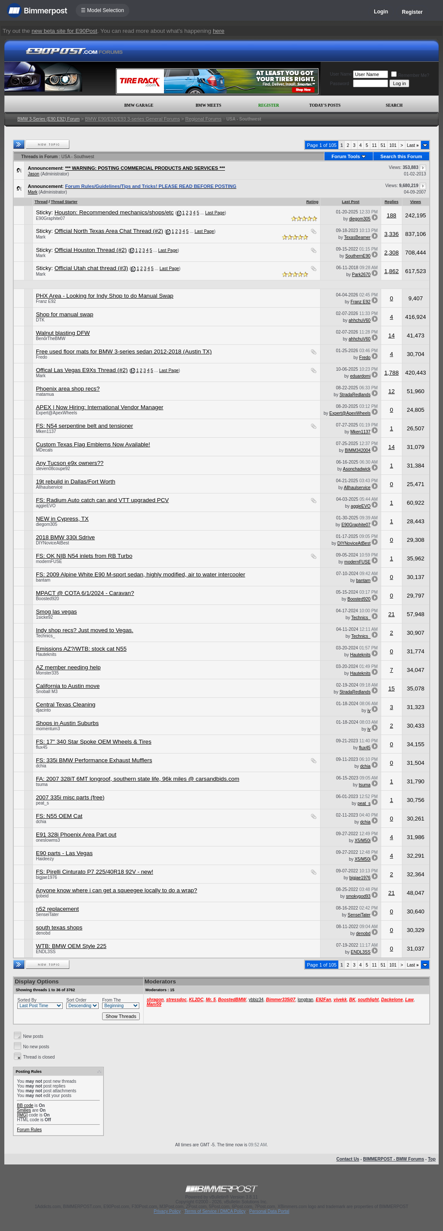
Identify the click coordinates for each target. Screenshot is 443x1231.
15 (391, 688)
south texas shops (59, 927)
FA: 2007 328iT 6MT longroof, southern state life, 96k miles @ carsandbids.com (137, 779)
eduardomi (360, 376)
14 (391, 335)
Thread (41, 202)
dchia (41, 765)
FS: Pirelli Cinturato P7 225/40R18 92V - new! (94, 871)
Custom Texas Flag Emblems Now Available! (93, 444)
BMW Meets (208, 105)
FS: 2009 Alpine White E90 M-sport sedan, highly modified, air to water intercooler (140, 574)
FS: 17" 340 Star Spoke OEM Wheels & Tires (93, 741)
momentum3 (48, 728)
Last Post (351, 202)
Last (413, 145)
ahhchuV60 (360, 320)
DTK (40, 320)
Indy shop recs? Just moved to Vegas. (84, 630)
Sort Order (76, 1000)
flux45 (42, 747)
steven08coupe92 (53, 468)
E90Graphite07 (50, 218)
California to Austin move (68, 686)
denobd (43, 933)
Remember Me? (410, 75)
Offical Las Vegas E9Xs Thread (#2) (82, 370)
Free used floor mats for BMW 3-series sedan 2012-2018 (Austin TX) (124, 351)
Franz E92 (46, 301)
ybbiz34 (256, 999)
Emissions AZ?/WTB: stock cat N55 (81, 649)
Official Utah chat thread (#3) (91, 268)
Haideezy (45, 858)
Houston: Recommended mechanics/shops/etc (114, 212)
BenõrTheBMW (50, 338)
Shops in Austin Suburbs (67, 723)
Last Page (215, 212)
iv (368, 710)
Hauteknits (46, 654)
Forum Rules (29, 1129)
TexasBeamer (357, 237)
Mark (32, 192)
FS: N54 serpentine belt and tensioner (84, 426)
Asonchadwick (357, 469)
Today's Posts (324, 105)
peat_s (42, 803)
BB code (25, 1105)
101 (393, 145)
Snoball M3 (47, 691)
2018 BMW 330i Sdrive (65, 537)
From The (111, 1000)
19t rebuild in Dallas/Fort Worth (75, 481)
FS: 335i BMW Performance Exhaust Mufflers (94, 760)
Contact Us (347, 1159)
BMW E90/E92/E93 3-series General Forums (132, 118)
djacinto (43, 710)
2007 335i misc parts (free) (70, 797)
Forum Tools (345, 156)
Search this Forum (401, 156)
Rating (312, 202)
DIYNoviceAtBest (52, 543)
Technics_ (360, 617)
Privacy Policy (167, 1211)
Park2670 (361, 274)
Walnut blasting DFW (63, 333)
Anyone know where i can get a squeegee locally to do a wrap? (116, 890)
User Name (341, 74)
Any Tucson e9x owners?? (69, 463)
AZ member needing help (68, 667)
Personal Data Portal (269, 1211)
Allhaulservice (49, 487)
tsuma (42, 784)
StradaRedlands (355, 394)
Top (432, 1159)
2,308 (391, 252)
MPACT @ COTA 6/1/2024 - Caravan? (85, 593)
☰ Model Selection (102, 10)
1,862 (391, 271)
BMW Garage (138, 105)
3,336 (391, 234)
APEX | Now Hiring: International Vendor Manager (100, 407)
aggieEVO (46, 505)
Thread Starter (64, 202)
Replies (391, 202)
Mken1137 (46, 431)
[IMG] (22, 1115)
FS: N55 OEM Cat (59, 816)
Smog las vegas (56, 611)
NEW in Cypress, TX (62, 518)
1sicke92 (44, 617)
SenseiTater (47, 914)
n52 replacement (57, 909)
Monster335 (47, 673)
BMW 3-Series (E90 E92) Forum (48, 119)
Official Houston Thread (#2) (91, 250)
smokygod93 (358, 896)
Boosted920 (47, 598)
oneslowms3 (48, 840)
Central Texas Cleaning (66, 704)
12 (391, 391)
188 (391, 215)
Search (394, 105)
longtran (305, 999)
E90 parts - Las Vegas (64, 853)
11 (374, 145)
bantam (43, 580)
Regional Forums (203, 118)
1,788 (391, 372)
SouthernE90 (357, 256)
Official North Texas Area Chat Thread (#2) (109, 231)
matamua (45, 394)
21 (391, 614)
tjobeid (42, 896)
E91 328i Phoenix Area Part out (76, 834)
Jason (33, 174)
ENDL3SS (46, 951)
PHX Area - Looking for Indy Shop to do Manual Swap (104, 296)
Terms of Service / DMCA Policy (214, 1211)
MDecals (44, 450)
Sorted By (26, 1000)
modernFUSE (49, 561)
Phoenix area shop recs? (68, 388)
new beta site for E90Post (64, 31)
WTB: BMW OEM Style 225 (71, 946)
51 (383, 145)
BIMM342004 (357, 450)
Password (339, 83)
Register (412, 12)
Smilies (24, 1110)
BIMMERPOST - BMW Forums (393, 1159)
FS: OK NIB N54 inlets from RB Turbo (84, 556)
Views (415, 202)
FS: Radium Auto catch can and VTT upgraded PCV (102, 500)
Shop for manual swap (64, 314)
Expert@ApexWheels (56, 412)
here (219, 31)
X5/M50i (363, 840)
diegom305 (359, 218)
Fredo (41, 357)
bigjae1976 (46, 877)
